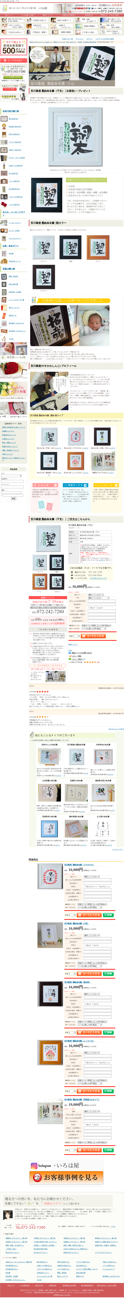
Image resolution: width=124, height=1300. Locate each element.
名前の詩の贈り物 (11, 111)
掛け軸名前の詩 (10, 189)
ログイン (89, 39)
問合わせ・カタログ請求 (110, 15)
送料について (48, 15)
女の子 (99, 608)
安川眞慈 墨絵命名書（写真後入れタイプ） (82, 1100)
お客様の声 (89, 15)
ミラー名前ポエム (109, 1265)
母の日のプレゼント (12, 1252)
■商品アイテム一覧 (59, 42)
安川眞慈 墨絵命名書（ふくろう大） (79, 1041)
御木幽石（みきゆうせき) (111, 1276)
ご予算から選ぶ (11, 1249)
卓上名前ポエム (81, 1265)
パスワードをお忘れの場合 (104, 39)
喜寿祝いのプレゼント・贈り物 (74, 1238)
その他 (6, 339)
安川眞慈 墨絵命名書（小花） (76, 924)
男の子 (91, 608)
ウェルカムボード (10, 238)
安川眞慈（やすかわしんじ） (16, 1280)
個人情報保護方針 (87, 1285)
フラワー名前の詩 (10, 142)
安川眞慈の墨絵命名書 (89, 42)
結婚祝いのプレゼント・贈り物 (74, 1242)
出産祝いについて (8, 439)
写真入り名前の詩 (10, 150)
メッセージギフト (10, 223)
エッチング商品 (10, 230)
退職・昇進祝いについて (10, 450)
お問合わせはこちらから (62, 1295)
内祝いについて (7, 454)
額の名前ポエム (42, 1262)
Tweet (70, 650)
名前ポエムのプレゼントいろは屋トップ (40, 42)
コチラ (59, 448)
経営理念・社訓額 (10, 292)
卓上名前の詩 (9, 173)
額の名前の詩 (9, 119)
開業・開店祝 (9, 276)
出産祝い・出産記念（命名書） (44, 1245)
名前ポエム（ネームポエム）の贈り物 (19, 1262)
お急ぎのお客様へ (69, 15)
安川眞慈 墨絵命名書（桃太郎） (77, 982)
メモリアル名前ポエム (44, 1269)
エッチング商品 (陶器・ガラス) (87, 1269)
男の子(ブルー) (90, 887)
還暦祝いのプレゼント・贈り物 (16, 1238)
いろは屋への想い (28, 15)
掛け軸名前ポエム (12, 1269)
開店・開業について (9, 443)
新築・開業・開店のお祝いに (73, 1245)
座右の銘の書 (9, 284)
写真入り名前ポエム (109, 1262)
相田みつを (8, 315)
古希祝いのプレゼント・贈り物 (44, 1238)
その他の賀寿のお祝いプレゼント (45, 1242)
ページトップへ (117, 849)
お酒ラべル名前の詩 (11, 165)
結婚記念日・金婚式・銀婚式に (105, 1245)
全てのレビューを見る (116, 729)
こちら (113, 1226)
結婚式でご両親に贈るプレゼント (106, 1242)
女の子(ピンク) (104, 887)
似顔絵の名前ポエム (64, 1265)
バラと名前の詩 (14, 205)
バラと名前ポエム (63, 1269)
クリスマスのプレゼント (103, 1252)
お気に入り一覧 (67, 39)
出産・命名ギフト (11, 246)
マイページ (79, 39)
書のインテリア (10, 308)
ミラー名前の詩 (10, 181)
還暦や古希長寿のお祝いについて (13, 427)
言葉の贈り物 (9, 269)
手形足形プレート (10, 261)
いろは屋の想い (25, 1285)
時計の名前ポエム (63, 1262)
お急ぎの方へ (39, 1285)
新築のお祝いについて (10, 446)
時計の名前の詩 (10, 134)
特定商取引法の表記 (69, 1285)
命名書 (6, 253)
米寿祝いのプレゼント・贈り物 (16, 1242)
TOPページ (9, 15)
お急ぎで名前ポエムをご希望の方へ (76, 1249)
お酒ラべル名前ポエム (44, 1265)
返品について (73, 644)
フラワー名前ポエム (83, 1262)
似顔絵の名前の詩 (10, 126)
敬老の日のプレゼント (71, 1252)
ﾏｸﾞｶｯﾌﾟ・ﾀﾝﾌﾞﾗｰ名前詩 (12, 158)
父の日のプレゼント (41, 1252)
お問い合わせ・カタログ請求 (107, 1285)
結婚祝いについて (8, 431)
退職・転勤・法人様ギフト (15, 1245)
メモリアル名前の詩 (11, 197)
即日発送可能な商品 (41, 1249)
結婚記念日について (9, 435)
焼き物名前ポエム (12, 1265)
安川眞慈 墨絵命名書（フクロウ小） (79, 865)
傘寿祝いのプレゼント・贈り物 (105, 1238)
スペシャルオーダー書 (12, 300)
